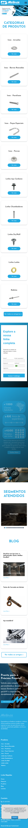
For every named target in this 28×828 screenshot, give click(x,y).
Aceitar (14, 817)
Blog (2, 786)
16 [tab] (23, 527)
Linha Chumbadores (7, 758)
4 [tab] (8, 527)
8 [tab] (13, 527)
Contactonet (15, 825)
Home (2, 779)
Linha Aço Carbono (6, 756)
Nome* (5, 358)
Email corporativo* (19, 358)
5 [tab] (9, 527)
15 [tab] (22, 527)
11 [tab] (17, 527)
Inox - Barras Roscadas (7, 746)
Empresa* (5, 363)
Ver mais (14, 54)
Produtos (3, 784)
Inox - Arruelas (5, 744)
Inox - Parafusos (6, 748)
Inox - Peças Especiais (7, 751)
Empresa (3, 781)
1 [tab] (4, 527)
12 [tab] (18, 527)
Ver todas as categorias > (13, 314)
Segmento (5, 368)
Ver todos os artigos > (14, 655)
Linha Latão (4, 763)
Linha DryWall (5, 760)
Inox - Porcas (5, 753)
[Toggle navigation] (26, 3)
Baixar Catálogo (14, 376)
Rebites (3, 765)
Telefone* (16, 363)
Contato (3, 788)
